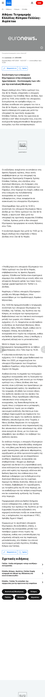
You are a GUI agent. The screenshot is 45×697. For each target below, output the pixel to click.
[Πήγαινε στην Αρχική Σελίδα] (9, 3)
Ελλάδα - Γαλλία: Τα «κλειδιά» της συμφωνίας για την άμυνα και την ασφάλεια (19, 582)
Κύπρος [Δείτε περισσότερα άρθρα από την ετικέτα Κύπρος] (34, 591)
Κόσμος (16, 9)
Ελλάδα (24, 9)
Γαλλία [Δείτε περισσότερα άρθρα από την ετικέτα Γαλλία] (8, 597)
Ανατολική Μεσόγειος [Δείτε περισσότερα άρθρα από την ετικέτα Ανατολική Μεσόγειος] (14, 591)
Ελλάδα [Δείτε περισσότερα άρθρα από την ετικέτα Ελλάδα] (21, 597)
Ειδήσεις (9, 9)
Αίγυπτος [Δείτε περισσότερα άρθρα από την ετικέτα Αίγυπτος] (35, 597)
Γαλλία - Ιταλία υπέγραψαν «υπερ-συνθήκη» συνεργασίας (19, 564)
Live (39, 3)
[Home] (2, 9)
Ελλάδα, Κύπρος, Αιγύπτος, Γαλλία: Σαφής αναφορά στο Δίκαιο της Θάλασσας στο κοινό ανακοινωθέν (18, 573)
